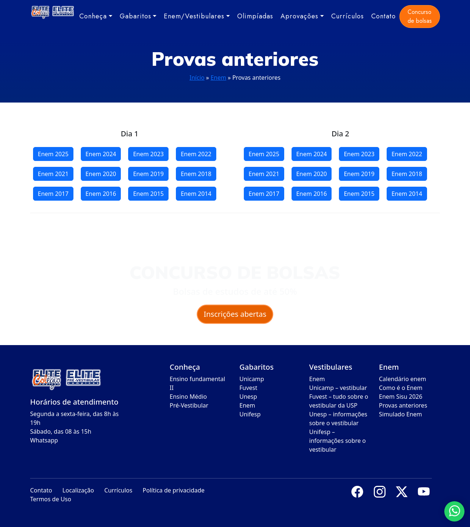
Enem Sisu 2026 (400, 396)
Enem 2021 (53, 174)
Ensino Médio (188, 396)
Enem (218, 78)
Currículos (347, 16)
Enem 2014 (196, 194)
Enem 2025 (53, 154)
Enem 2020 (101, 174)
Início (197, 78)
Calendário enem (402, 379)
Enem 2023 (148, 154)
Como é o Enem (400, 388)
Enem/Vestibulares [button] (194, 16)
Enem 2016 (101, 194)
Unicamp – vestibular (338, 388)
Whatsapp (44, 440)
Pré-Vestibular (189, 405)
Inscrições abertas (235, 314)
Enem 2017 (53, 194)
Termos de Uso (50, 499)
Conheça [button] (93, 16)
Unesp (248, 396)
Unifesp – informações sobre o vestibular (337, 440)
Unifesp (250, 414)
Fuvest (248, 388)
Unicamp (251, 379)
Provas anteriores (403, 405)
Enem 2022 (196, 154)
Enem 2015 (148, 194)
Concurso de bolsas (420, 16)
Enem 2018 (196, 174)
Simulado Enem (400, 414)
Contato (383, 16)
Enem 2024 (101, 154)
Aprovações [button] (299, 16)
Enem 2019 (148, 174)
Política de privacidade (174, 490)
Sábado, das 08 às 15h (60, 431)
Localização (78, 490)
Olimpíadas (255, 16)
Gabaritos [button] (135, 16)
